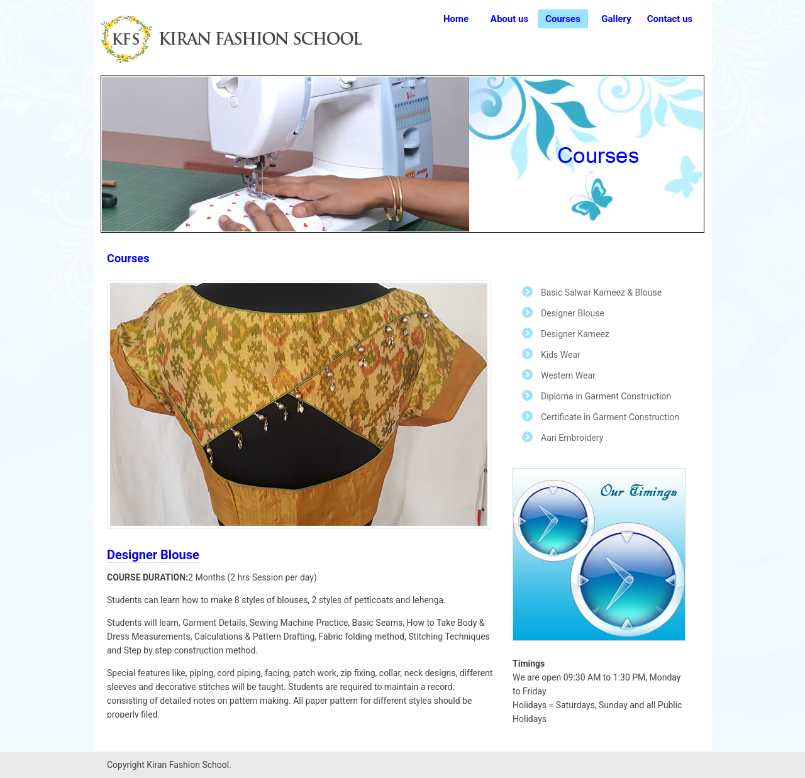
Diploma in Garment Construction (606, 396)
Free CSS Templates (242, 39)
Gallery (616, 19)
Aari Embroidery (572, 438)
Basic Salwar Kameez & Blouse (601, 292)
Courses (562, 19)
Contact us (670, 19)
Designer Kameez (575, 334)
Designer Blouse (572, 313)
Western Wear (568, 375)
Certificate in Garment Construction (610, 417)
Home (456, 19)
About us (509, 19)
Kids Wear (560, 355)
